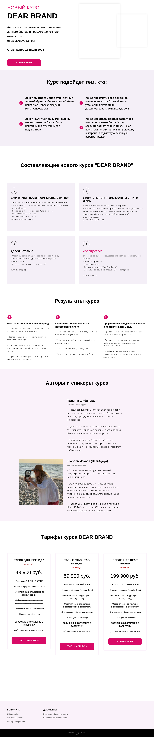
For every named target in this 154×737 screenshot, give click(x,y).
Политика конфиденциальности (55, 714)
